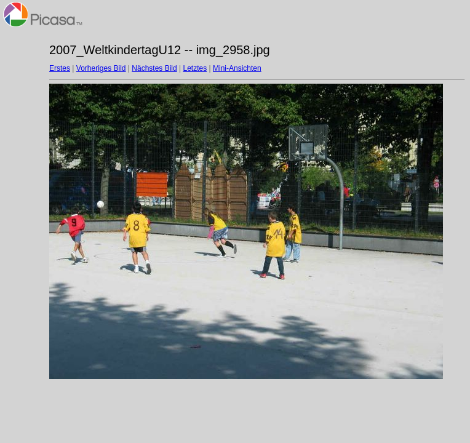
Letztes (195, 68)
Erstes (59, 68)
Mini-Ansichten (237, 68)
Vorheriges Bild (101, 68)
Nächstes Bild (154, 68)
